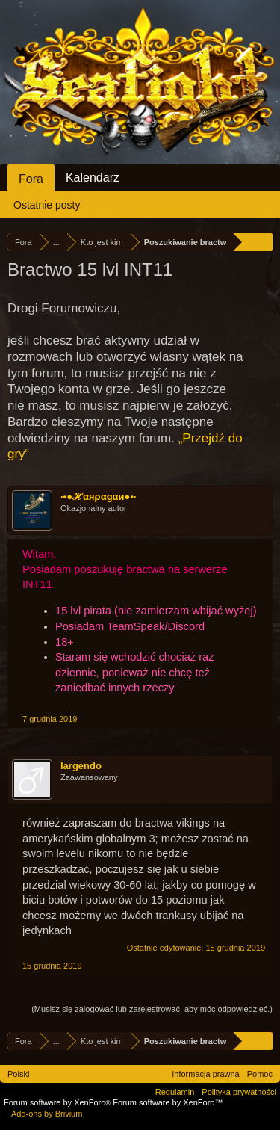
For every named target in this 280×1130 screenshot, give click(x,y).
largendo (81, 765)
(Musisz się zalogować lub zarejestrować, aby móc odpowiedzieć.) (152, 1008)
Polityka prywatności (239, 1091)
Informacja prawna (206, 1073)
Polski (18, 1073)
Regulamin (175, 1091)
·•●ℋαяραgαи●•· (98, 496)
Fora (31, 179)
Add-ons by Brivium (46, 1113)
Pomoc (260, 1073)
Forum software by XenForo (58, 1102)
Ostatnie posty (47, 205)
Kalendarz (92, 177)
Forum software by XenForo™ (168, 1102)
